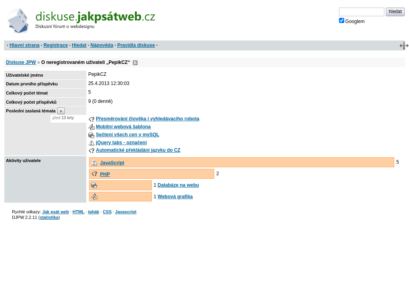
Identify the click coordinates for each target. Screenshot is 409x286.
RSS (135, 62)
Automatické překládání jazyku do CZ (138, 150)
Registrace (55, 45)
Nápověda (102, 45)
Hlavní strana (24, 45)
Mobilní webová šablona (123, 126)
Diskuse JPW (21, 62)
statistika (49, 217)
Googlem (352, 21)
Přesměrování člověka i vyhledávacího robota (147, 119)
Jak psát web (55, 211)
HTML (78, 211)
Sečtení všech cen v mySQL (127, 134)
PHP (105, 174)
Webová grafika (175, 196)
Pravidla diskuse (136, 45)
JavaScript (112, 163)
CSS (107, 211)
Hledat (79, 45)
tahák (93, 211)
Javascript (125, 211)
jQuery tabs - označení (121, 142)
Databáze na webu (178, 185)
